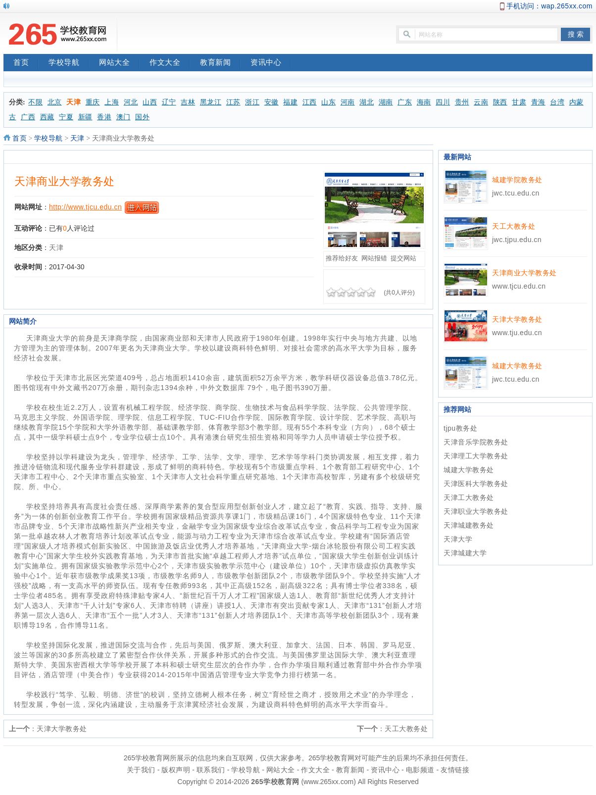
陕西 (500, 102)
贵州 (462, 102)
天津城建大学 (465, 553)
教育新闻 (220, 63)
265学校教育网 (275, 782)
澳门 (123, 117)
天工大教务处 (406, 729)
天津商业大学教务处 (64, 181)
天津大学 (458, 539)
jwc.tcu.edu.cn (516, 193)
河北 (131, 102)
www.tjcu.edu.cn (519, 286)
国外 (142, 117)
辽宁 (169, 102)
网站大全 (119, 63)
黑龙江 (211, 102)
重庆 (93, 102)
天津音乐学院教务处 (476, 442)
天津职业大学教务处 (476, 511)
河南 (348, 102)
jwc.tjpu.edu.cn (517, 240)
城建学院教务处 (517, 180)
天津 (73, 102)
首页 (26, 63)
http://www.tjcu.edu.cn (85, 207)
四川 (443, 102)
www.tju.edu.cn (517, 333)
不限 (35, 102)
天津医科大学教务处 (476, 484)
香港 (104, 117)
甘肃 (519, 102)
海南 (424, 102)
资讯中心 (270, 63)
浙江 (252, 102)
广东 (404, 102)
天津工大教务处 (469, 497)
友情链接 (455, 770)
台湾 (557, 102)
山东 (328, 102)
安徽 (271, 102)
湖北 (366, 102)
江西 (309, 102)
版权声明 (175, 770)
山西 (150, 102)
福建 (290, 102)
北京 (55, 102)
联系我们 (211, 770)
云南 (481, 102)
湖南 (386, 102)
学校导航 (69, 63)
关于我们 (141, 770)
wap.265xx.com (567, 6)
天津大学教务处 (62, 729)
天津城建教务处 (469, 525)
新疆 (85, 117)
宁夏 (66, 117)
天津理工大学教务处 (476, 456)
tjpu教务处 (460, 428)
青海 (538, 102)
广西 (28, 117)
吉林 (188, 102)
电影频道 (420, 770)
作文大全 (169, 63)
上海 (111, 102)
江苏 (233, 102)
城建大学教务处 (517, 366)
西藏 (47, 117)
